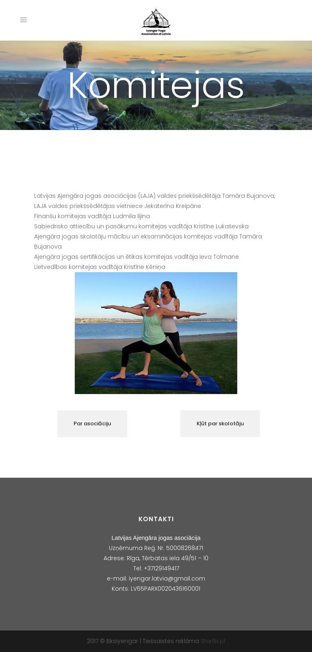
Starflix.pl (213, 641)
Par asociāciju (92, 423)
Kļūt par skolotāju (220, 423)
